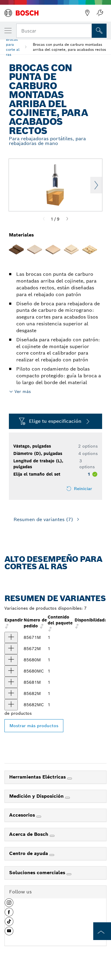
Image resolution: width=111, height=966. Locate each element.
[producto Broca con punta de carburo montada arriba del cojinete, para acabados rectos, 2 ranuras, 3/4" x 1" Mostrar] (11, 693)
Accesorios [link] (22, 815)
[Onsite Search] (99, 31)
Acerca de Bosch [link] (29, 834)
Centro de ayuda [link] (29, 853)
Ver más (23, 391)
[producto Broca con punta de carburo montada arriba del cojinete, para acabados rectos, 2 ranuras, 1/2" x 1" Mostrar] (11, 659)
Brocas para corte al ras (13, 47)
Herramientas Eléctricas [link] (38, 777)
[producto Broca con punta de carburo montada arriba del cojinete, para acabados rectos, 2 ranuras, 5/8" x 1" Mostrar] (11, 682)
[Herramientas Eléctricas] (69, 778)
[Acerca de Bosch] (52, 836)
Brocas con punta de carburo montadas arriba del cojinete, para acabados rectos (69, 47)
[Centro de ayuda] (51, 855)
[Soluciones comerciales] (69, 874)
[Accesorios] (38, 816)
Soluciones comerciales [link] (38, 872)
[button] (9, 905)
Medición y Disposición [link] (37, 796)
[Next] (67, 219)
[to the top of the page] (102, 931)
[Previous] (44, 219)
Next (96, 185)
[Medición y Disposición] (67, 798)
